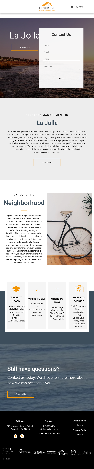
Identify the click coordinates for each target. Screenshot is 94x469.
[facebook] (15, 436)
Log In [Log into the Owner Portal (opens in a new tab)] (80, 434)
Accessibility (8, 451)
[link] (73, 451)
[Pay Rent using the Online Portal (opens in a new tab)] (77, 6)
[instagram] (22, 436)
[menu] (5, 9)
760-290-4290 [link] (49, 426)
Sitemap (5, 448)
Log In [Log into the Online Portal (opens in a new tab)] (80, 425)
